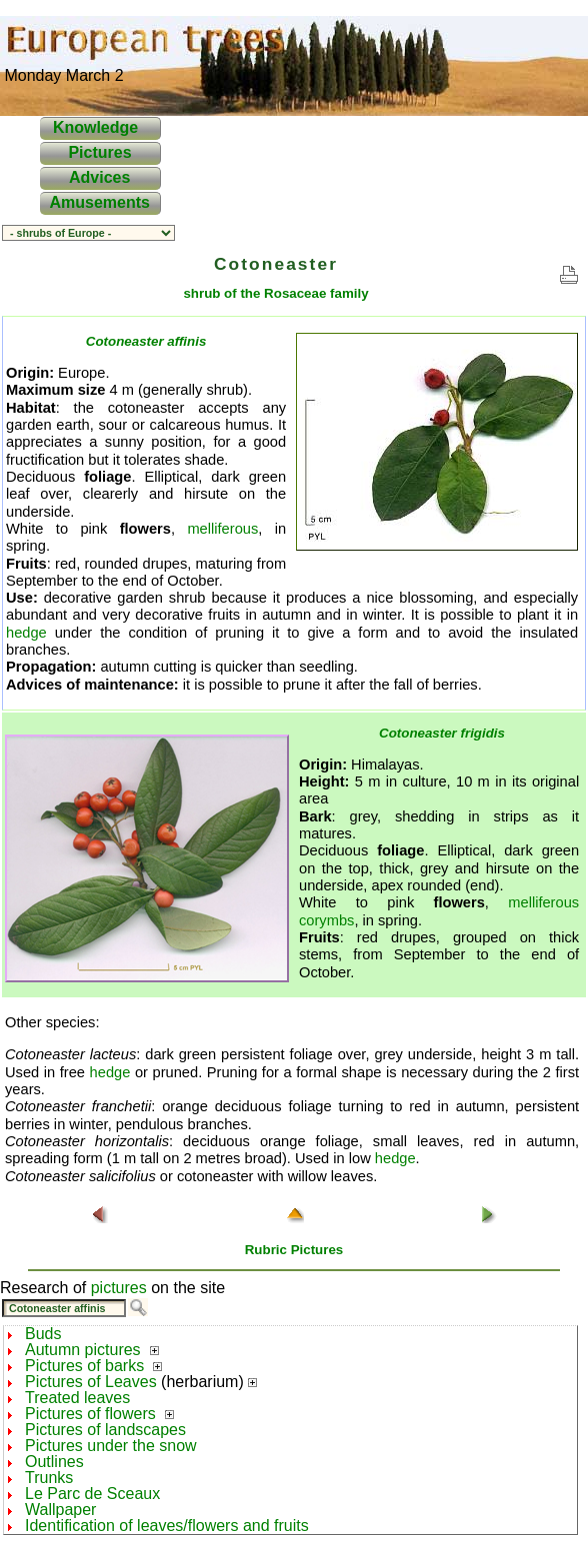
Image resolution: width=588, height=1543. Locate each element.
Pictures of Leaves (91, 1381)
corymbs (326, 920)
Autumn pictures (83, 1349)
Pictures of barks (84, 1365)
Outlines (54, 1461)
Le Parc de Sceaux (92, 1493)
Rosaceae (295, 293)
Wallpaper (60, 1509)
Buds (43, 1333)
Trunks (49, 1477)
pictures (119, 1287)
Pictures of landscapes (105, 1429)
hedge (26, 633)
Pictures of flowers (90, 1413)
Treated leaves (77, 1397)
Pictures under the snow (111, 1445)
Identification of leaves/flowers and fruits (167, 1525)
